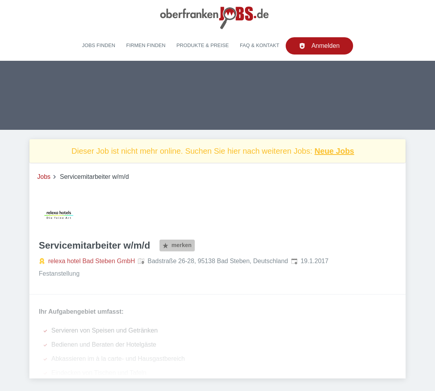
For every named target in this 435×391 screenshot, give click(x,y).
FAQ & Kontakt (259, 45)
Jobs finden (98, 45)
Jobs (44, 176)
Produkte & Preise (202, 45)
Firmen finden (145, 45)
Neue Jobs (334, 151)
